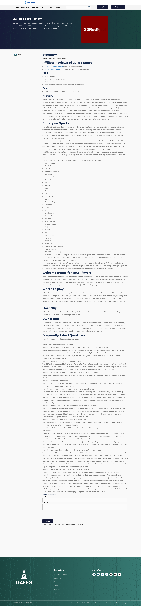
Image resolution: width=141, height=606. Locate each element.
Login (102, 7)
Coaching (35, 7)
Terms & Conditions (84, 603)
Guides (50, 7)
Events (56, 589)
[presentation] (57, 515)
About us (71, 603)
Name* (44, 496)
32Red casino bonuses (53, 69)
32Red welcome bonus (54, 67)
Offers (56, 585)
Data (17, 55)
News (43, 7)
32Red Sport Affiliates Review (54, 59)
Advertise (109, 603)
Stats (58, 7)
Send (48, 521)
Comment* (45, 502)
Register (118, 7)
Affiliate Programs (22, 7)
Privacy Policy (121, 603)
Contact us (99, 603)
